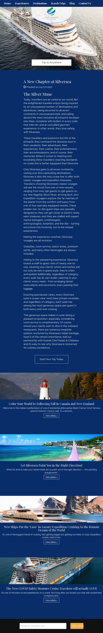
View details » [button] (51, 415)
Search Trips (58, 3)
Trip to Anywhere (51, 62)
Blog (72, 3)
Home (7, 3)
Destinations (40, 3)
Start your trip (77, 626)
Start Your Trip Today (51, 359)
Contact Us (85, 3)
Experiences (22, 3)
